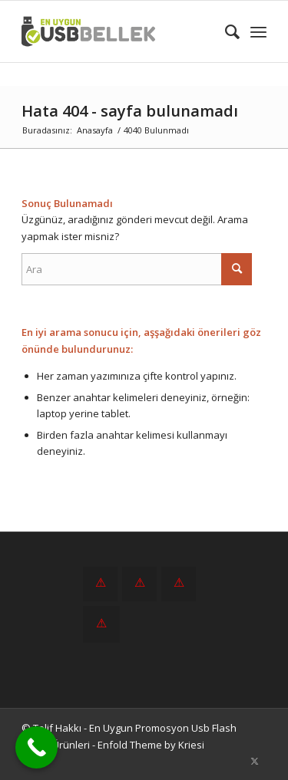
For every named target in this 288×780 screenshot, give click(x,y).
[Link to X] (254, 760)
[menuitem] (225, 31)
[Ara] (225, 31)
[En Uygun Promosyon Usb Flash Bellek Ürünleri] (119, 31)
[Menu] (258, 31)
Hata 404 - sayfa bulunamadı (130, 110)
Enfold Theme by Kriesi (151, 745)
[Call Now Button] (36, 747)
